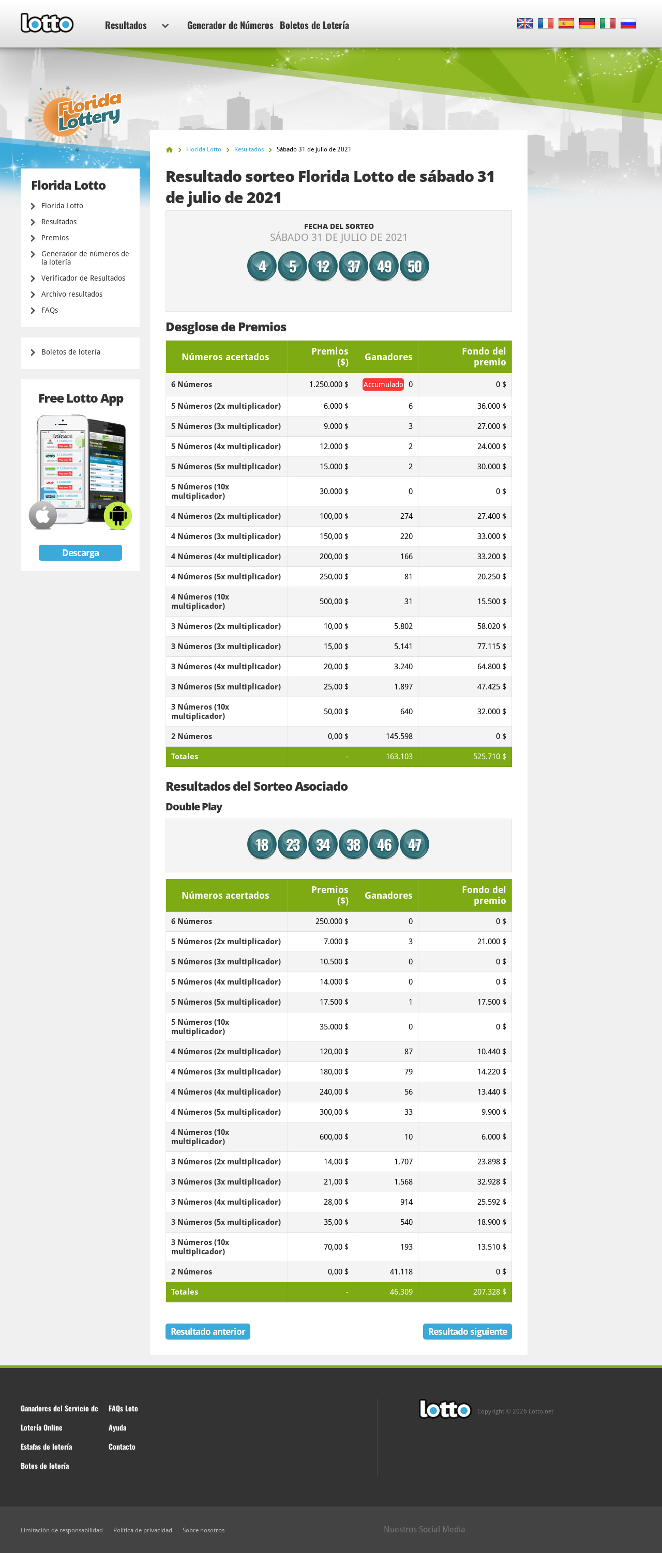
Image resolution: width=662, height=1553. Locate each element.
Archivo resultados (71, 294)
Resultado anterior (208, 1331)
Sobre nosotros (203, 1530)
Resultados (137, 25)
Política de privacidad (142, 1530)
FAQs (49, 310)
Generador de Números (230, 25)
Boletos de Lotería (314, 25)
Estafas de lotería (46, 1446)
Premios (55, 238)
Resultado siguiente (467, 1331)
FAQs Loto (123, 1408)
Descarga (80, 552)
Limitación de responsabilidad (62, 1530)
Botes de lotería (45, 1465)
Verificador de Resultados (83, 278)
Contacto (122, 1446)
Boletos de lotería (70, 352)
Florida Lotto (62, 206)
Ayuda (117, 1427)
